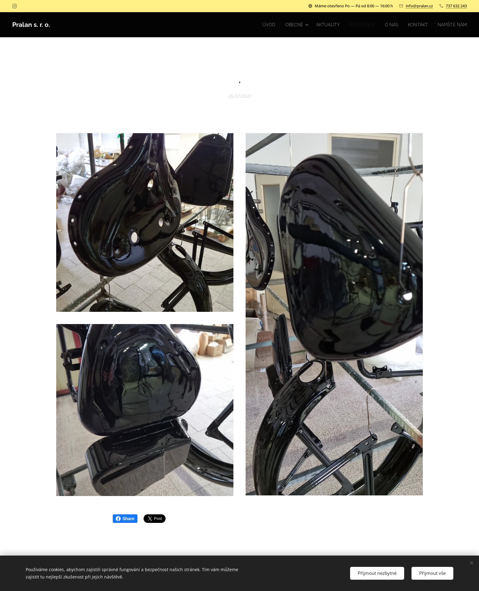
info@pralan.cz (419, 6)
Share (125, 518)
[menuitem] (259, 24)
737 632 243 (456, 6)
